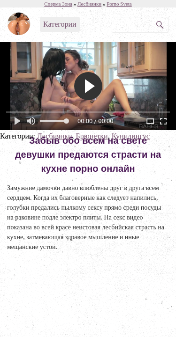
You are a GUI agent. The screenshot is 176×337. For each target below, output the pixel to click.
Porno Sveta (119, 4)
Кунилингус (131, 136)
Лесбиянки (54, 136)
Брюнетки (91, 136)
